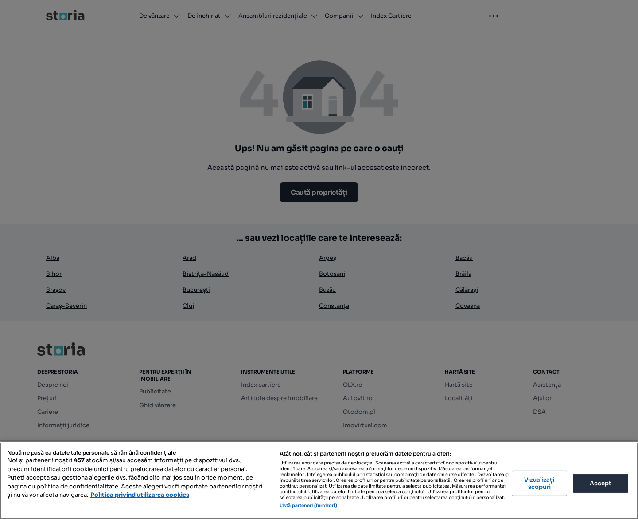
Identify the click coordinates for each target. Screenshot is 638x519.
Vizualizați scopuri (539, 483)
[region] (319, 480)
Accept (601, 483)
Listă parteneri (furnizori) (308, 505)
